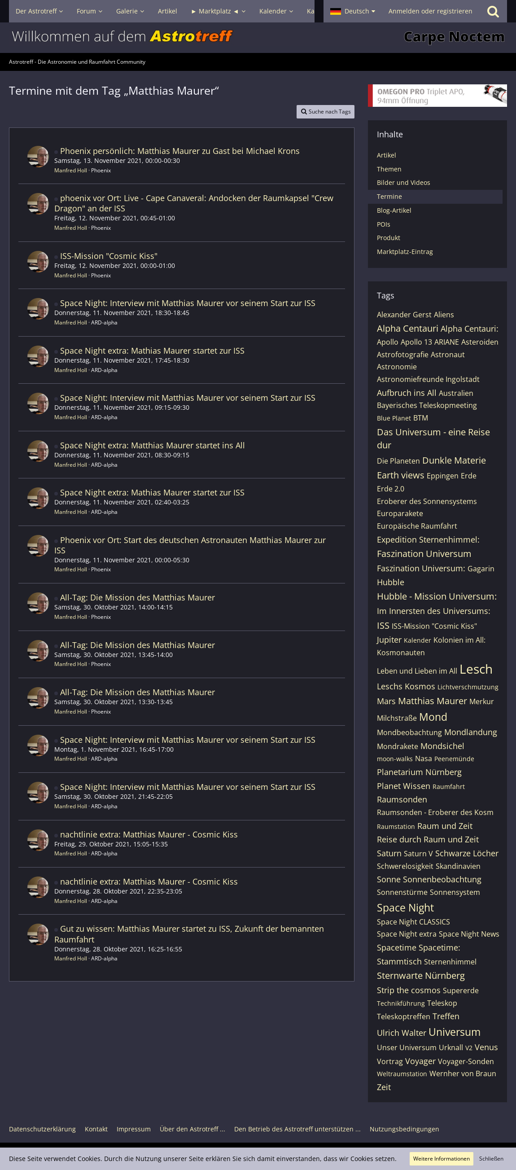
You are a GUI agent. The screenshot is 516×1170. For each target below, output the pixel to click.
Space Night (405, 907)
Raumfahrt (449, 786)
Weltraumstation (402, 1073)
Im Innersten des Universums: (433, 610)
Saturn (389, 853)
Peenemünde (454, 758)
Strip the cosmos (409, 990)
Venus (486, 1047)
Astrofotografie (403, 354)
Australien (456, 393)
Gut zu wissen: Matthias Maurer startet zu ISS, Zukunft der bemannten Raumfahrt (189, 933)
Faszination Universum (424, 554)
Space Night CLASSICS (413, 922)
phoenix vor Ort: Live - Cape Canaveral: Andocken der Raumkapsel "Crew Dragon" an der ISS (193, 203)
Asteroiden (480, 342)
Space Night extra (407, 934)
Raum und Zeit (444, 825)
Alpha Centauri (407, 328)
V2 (468, 1047)
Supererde (461, 990)
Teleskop (442, 1003)
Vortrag (390, 1061)
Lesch (476, 668)
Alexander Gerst (404, 315)
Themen (389, 169)
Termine (389, 196)
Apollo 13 (416, 342)
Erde (469, 476)
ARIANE (446, 342)
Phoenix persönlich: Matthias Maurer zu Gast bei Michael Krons (180, 150)
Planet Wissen (403, 785)
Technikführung (401, 1003)
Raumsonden (402, 799)
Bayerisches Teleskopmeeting (427, 405)
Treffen (446, 1016)
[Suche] (493, 11)
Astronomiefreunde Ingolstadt (428, 379)
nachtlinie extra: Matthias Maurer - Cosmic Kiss (149, 834)
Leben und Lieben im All (417, 671)
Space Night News (469, 934)
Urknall (451, 1047)
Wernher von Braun (462, 1073)
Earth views (400, 475)
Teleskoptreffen (403, 1016)
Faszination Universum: (421, 568)
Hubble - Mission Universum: (437, 596)
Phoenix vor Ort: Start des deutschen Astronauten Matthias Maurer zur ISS (190, 545)
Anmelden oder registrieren (430, 11)
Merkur (481, 701)
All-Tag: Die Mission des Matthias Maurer (137, 597)
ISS (383, 625)
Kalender (417, 640)
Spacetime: (439, 947)
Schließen (491, 1158)
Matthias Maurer (432, 701)
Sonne (389, 879)
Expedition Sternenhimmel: (428, 539)
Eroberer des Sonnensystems (427, 501)
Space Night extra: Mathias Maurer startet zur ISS (152, 350)
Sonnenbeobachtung (442, 879)
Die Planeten (398, 461)
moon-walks (395, 758)
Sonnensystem (455, 892)
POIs (383, 224)
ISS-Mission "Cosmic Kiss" (108, 255)
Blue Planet (394, 418)
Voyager (420, 1061)
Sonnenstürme (402, 892)
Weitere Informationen (441, 1158)
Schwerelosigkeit (405, 866)
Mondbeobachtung (409, 732)
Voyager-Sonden (466, 1061)
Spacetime (396, 947)
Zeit (384, 1087)
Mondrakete (397, 746)
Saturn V (418, 854)
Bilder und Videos (403, 182)
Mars (386, 701)
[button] (353, 11)
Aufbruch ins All (407, 392)
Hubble (390, 582)
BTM (420, 418)
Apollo (387, 342)
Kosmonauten (401, 652)
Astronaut (448, 354)
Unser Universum (407, 1047)
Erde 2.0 (390, 489)
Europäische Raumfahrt (417, 526)
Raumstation (396, 826)
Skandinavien (458, 866)
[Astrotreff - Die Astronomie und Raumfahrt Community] (258, 38)
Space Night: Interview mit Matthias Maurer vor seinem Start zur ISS (187, 303)
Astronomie (397, 367)
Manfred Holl (70, 170)
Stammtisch (399, 961)
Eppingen (443, 476)
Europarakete (400, 513)
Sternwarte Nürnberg (421, 975)
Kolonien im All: (459, 640)
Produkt (388, 237)
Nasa (423, 758)
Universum (455, 1032)
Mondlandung (470, 732)
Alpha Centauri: (470, 328)
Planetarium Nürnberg (419, 772)
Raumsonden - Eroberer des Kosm (435, 812)
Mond (433, 717)
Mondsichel (442, 746)
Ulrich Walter (401, 1032)
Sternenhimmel (450, 962)
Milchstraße (397, 718)
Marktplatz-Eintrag (405, 251)
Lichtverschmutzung (468, 687)
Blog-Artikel (394, 210)
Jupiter (389, 639)
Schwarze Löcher (467, 853)
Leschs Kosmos (406, 686)
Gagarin (481, 569)
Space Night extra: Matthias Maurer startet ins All (152, 445)
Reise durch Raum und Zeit (428, 839)
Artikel (386, 155)
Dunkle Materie (454, 460)
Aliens (444, 315)
